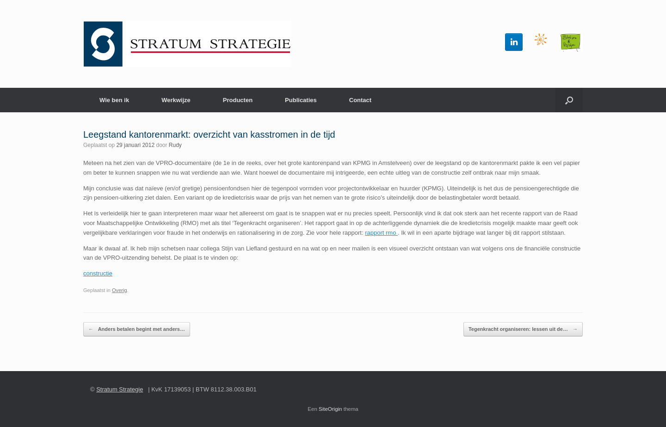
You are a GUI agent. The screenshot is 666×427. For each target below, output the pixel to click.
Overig (119, 290)
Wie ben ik (114, 100)
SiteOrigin (330, 409)
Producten (238, 100)
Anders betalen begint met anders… (136, 329)
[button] (569, 100)
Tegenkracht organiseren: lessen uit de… (523, 329)
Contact (360, 100)
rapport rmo (381, 232)
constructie (97, 273)
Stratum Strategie (119, 389)
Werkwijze (176, 100)
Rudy (175, 145)
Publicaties (301, 100)
